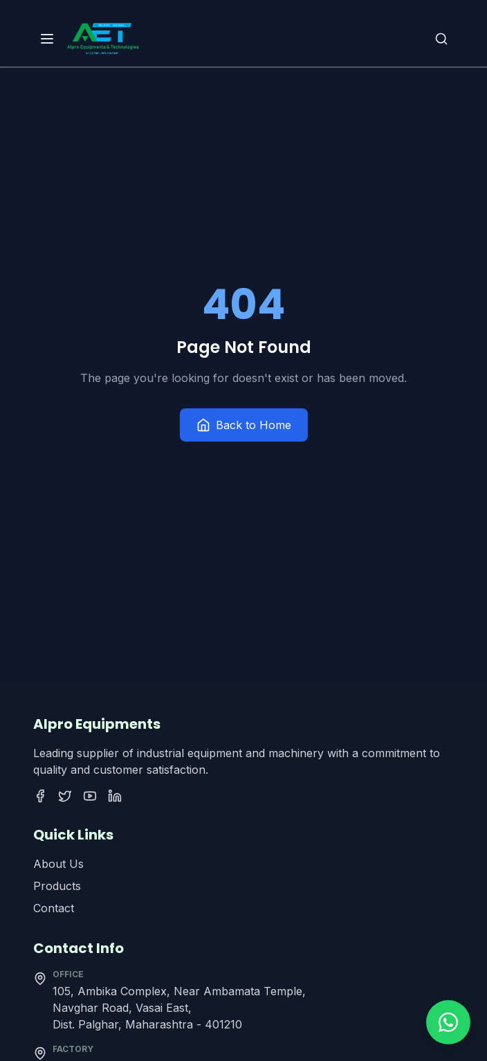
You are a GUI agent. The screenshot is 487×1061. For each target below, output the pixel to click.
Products (57, 886)
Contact (53, 908)
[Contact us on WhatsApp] (448, 1022)
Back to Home (243, 425)
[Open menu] (47, 39)
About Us (58, 864)
